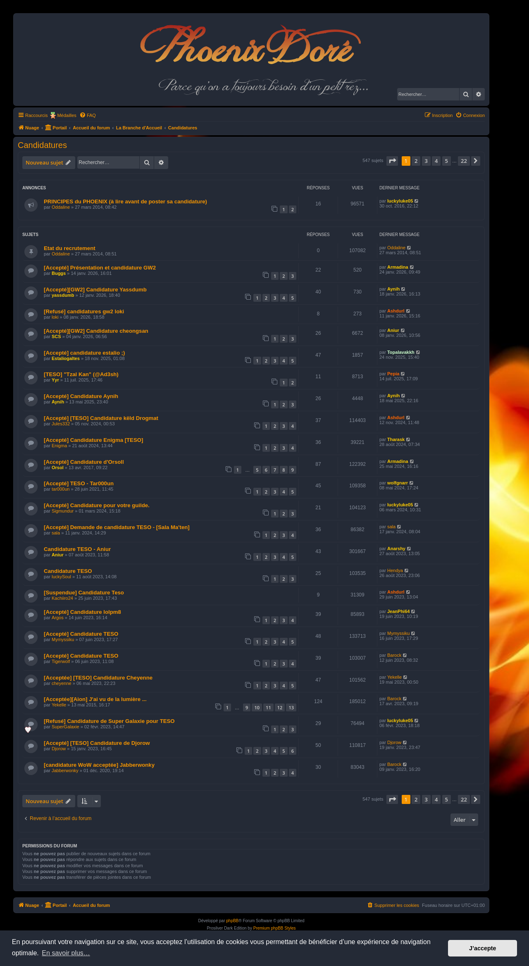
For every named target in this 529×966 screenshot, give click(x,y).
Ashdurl (396, 310)
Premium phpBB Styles (274, 928)
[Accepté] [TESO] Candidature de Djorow (97, 743)
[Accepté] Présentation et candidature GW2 (100, 268)
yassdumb (63, 295)
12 (280, 707)
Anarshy (396, 548)
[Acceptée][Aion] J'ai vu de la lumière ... (95, 699)
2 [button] (416, 161)
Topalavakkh (401, 352)
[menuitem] (87, 115)
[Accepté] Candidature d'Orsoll (84, 462)
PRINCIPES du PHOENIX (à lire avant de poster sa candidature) (125, 201)
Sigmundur (63, 510)
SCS (56, 336)
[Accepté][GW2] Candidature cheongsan (96, 331)
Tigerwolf (61, 661)
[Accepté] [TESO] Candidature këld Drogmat (101, 418)
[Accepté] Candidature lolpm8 (82, 612)
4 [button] (436, 161)
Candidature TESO (68, 571)
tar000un (60, 489)
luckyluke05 (400, 200)
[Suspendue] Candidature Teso (84, 592)
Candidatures (42, 145)
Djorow (59, 748)
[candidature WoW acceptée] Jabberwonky (99, 765)
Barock (394, 655)
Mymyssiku (63, 639)
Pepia (393, 373)
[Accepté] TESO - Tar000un (79, 483)
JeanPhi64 (398, 611)
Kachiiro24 (62, 598)
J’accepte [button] (482, 948)
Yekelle (394, 677)
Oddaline (61, 207)
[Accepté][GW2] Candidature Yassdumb (95, 289)
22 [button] (464, 161)
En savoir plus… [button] (66, 952)
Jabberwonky (65, 770)
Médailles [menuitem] (66, 115)
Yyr (55, 379)
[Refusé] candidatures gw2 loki (84, 311)
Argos (58, 617)
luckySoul (61, 576)
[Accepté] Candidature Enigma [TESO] (93, 440)
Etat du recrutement (69, 248)
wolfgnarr (397, 482)
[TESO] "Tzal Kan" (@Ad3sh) (81, 374)
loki (55, 317)
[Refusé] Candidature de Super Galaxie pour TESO (109, 721)
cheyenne (61, 683)
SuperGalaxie (65, 726)
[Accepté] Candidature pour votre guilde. (97, 505)
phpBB (232, 920)
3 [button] (426, 161)
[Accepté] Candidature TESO (81, 634)
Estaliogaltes (66, 358)
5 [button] (446, 161)
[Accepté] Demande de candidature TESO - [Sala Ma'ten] (117, 527)
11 (268, 707)
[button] (392, 160)
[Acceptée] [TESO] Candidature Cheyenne (98, 678)
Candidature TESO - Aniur (77, 549)
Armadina (397, 267)
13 (291, 707)
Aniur (393, 330)
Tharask (396, 439)
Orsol (58, 467)
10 (257, 707)
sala (56, 532)
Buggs (59, 273)
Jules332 (61, 423)
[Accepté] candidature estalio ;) (84, 353)
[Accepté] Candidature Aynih (81, 396)
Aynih (393, 288)
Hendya (395, 570)
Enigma (59, 445)
